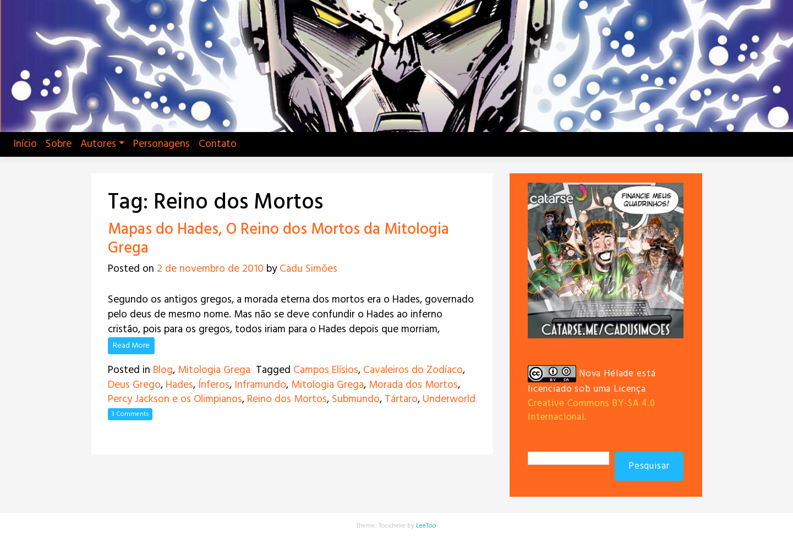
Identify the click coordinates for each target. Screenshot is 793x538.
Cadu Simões (308, 269)
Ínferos (213, 385)
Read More (131, 345)
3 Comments (130, 414)
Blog (163, 370)
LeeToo (426, 525)
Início (25, 144)
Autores (98, 144)
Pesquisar (649, 466)
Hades (179, 385)
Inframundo (260, 385)
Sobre (59, 144)
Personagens (161, 144)
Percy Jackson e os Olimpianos (175, 399)
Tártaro (401, 399)
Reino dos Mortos (287, 399)
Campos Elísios (325, 370)
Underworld (449, 399)
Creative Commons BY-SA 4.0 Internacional (591, 410)
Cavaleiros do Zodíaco (413, 370)
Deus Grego (134, 385)
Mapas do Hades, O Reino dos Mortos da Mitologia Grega (278, 239)
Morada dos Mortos (413, 385)
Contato (218, 144)
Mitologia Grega (214, 370)
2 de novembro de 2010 (210, 269)
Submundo (356, 399)
